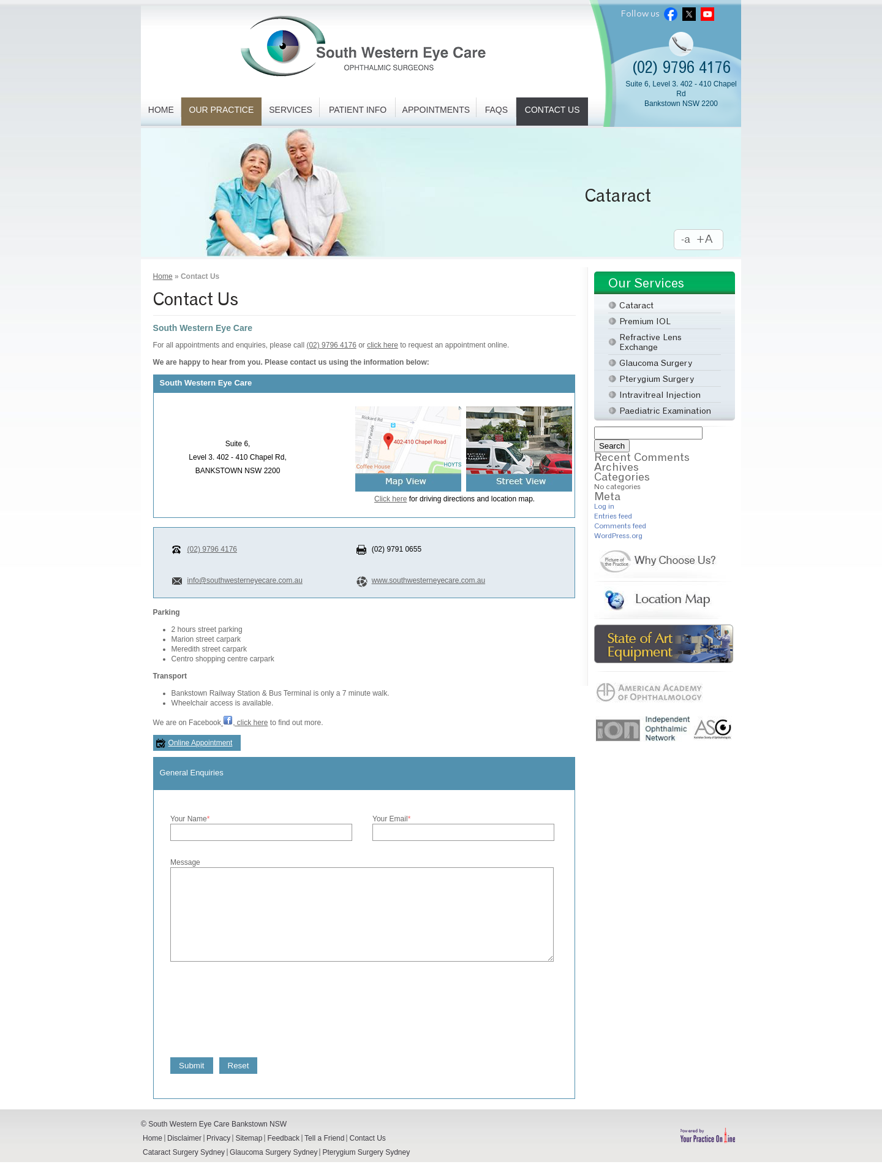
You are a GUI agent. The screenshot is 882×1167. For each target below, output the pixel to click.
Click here (390, 499)
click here (382, 345)
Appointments (436, 110)
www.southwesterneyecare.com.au (428, 580)
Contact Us (552, 110)
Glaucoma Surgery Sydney (273, 1152)
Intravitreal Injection (660, 394)
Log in (604, 506)
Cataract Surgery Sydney (184, 1152)
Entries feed (613, 515)
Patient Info (357, 110)
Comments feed (620, 525)
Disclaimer (184, 1138)
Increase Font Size (710, 240)
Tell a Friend (324, 1138)
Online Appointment (200, 743)
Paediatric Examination (665, 410)
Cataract (618, 195)
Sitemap (248, 1138)
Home (161, 110)
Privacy (218, 1138)
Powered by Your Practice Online (707, 1135)
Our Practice (221, 110)
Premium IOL (645, 321)
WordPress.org (618, 535)
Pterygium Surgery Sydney (366, 1152)
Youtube (707, 14)
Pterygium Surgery (656, 378)
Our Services (646, 283)
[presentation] (263, 1008)
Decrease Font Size (686, 240)
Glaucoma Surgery (655, 362)
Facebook (671, 14)
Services (290, 110)
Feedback (283, 1138)
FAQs (496, 110)
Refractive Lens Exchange (650, 342)
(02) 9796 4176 (681, 67)
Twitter (689, 14)
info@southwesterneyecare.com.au (245, 580)
